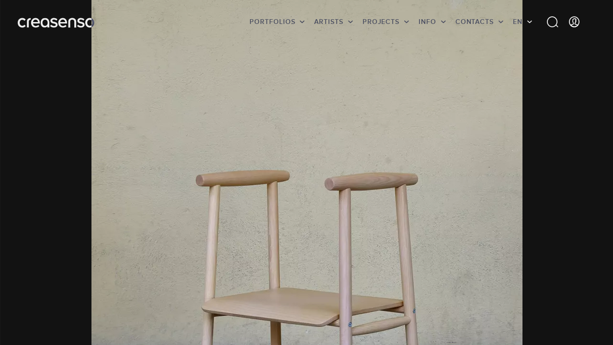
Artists (328, 21)
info (427, 21)
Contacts (474, 21)
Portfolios (272, 21)
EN (517, 21)
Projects (381, 21)
